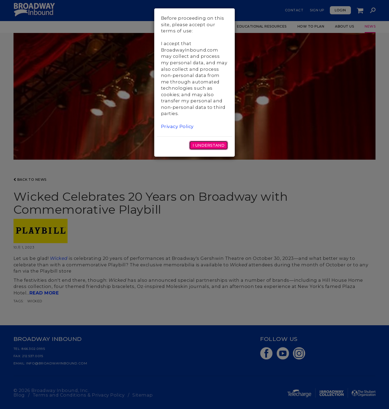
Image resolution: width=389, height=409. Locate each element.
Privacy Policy (177, 126)
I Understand (208, 145)
